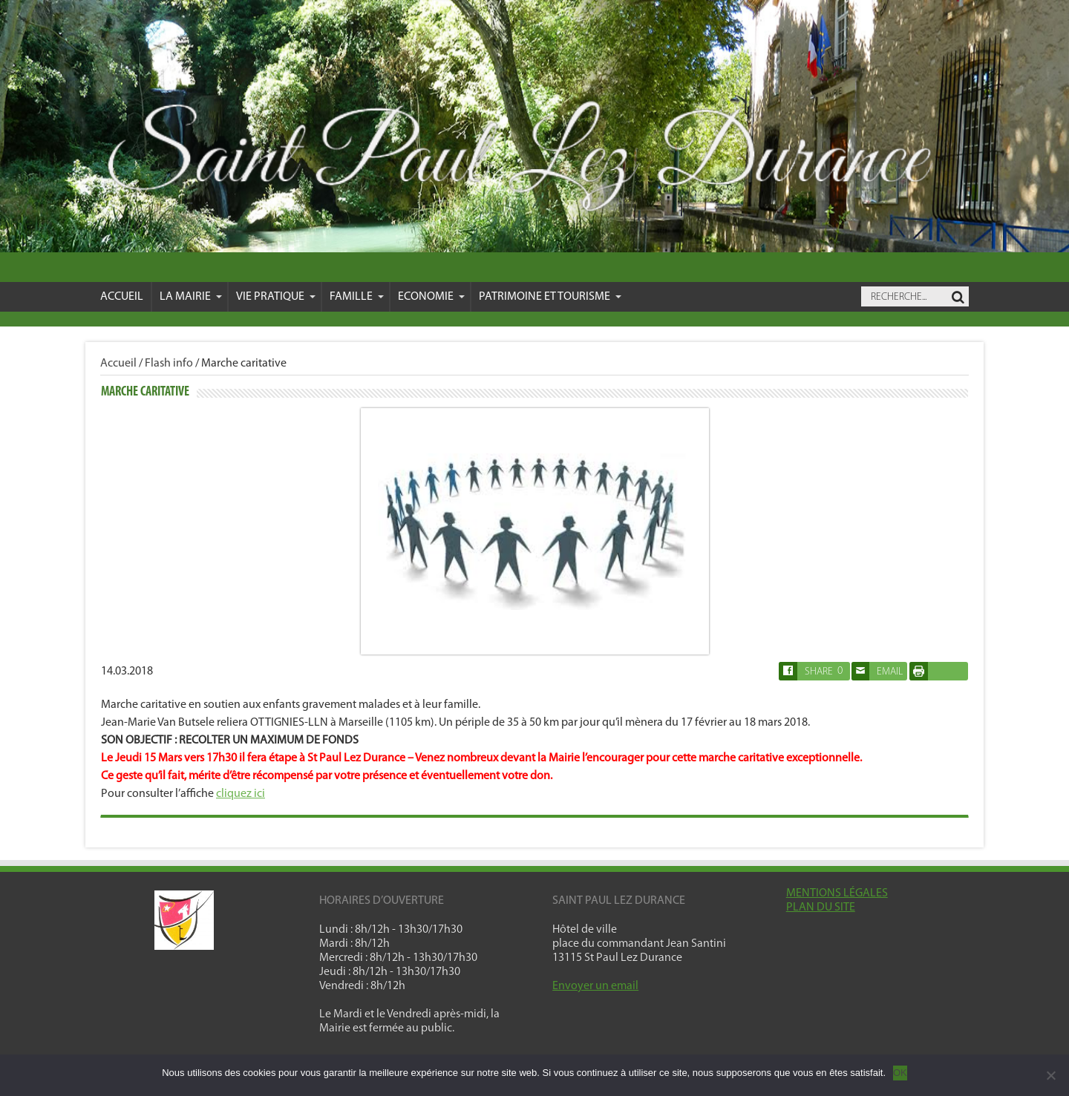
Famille (357, 297)
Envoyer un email (595, 986)
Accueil (121, 297)
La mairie (191, 297)
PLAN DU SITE (820, 907)
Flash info (169, 364)
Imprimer (935, 671)
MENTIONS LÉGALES (837, 893)
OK (900, 1072)
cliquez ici (240, 794)
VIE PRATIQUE (276, 297)
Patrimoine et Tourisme (550, 297)
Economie (431, 297)
